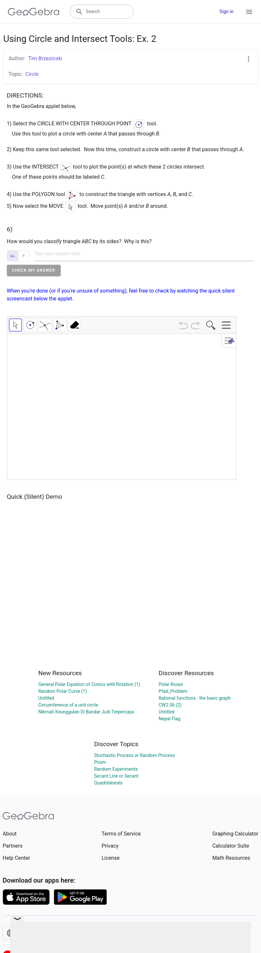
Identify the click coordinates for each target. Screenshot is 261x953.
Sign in (226, 11)
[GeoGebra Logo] (33, 12)
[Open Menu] (249, 12)
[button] (34, 270)
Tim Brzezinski (45, 58)
